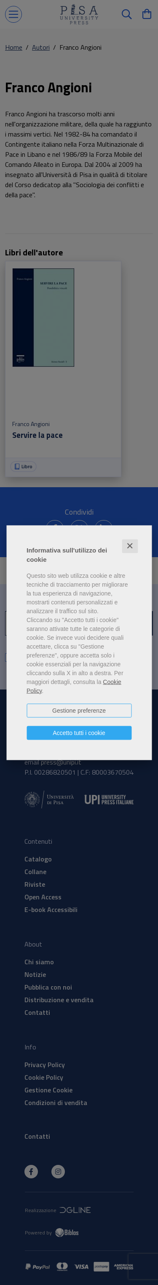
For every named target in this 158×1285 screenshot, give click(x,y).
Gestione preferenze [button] (79, 710)
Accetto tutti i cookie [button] (79, 732)
